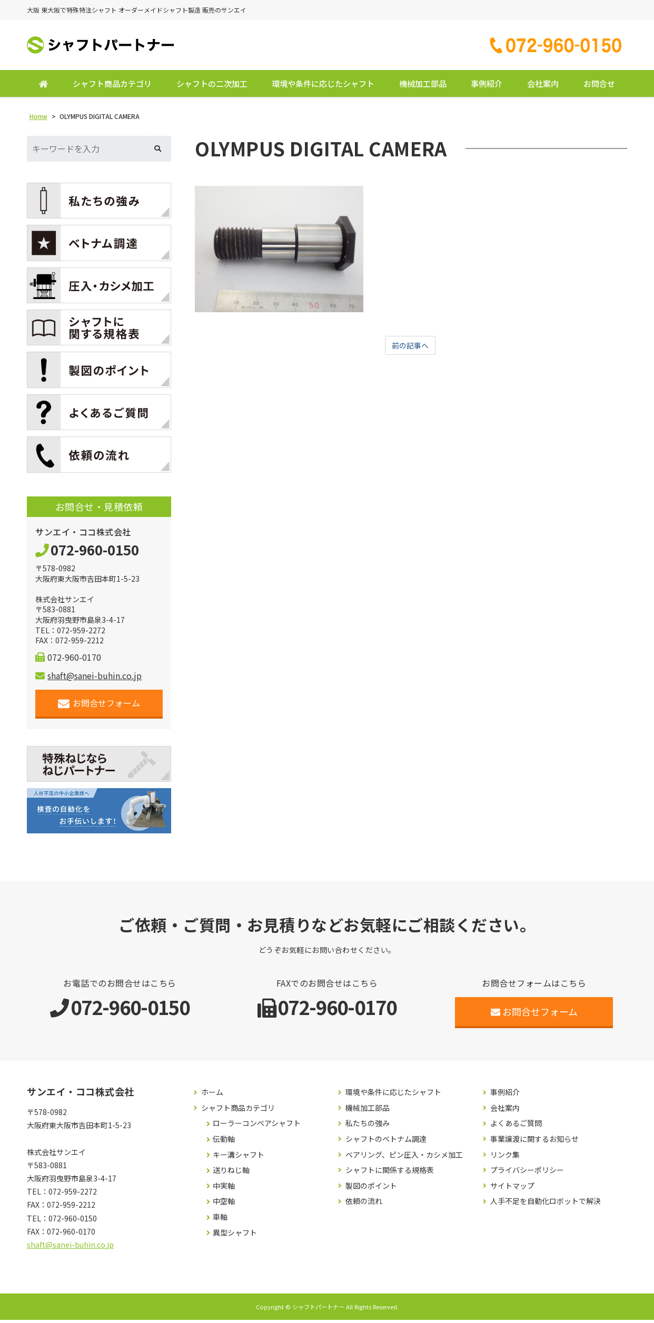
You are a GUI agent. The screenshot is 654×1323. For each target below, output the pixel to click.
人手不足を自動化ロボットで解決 (545, 1204)
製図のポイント (371, 1189)
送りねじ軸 (231, 1173)
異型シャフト (235, 1235)
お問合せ (599, 86)
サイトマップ (512, 1189)
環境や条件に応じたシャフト (323, 86)
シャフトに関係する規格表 (389, 1173)
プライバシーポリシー (527, 1173)
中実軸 (224, 1189)
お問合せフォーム (99, 706)
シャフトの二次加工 (211, 86)
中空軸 (224, 1204)
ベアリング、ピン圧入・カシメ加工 (404, 1158)
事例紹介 (486, 86)
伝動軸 (224, 1142)
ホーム (212, 1095)
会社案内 (543, 86)
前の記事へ (410, 349)
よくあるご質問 (516, 1126)
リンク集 (505, 1158)
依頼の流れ (363, 1204)
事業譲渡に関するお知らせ (534, 1142)
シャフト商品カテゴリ (112, 86)
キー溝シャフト (238, 1158)
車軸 (220, 1220)
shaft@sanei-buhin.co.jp (88, 678)
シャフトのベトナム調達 (386, 1142)
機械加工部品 (423, 86)
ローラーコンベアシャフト (257, 1126)
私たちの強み (367, 1126)
